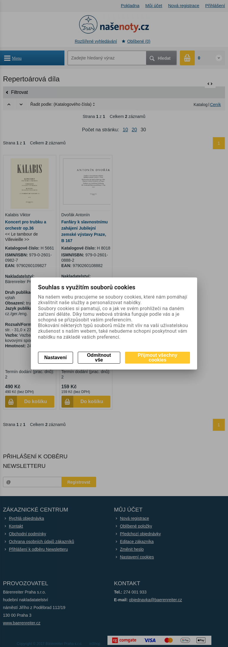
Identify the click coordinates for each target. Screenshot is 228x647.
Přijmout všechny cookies (157, 357)
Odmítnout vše (99, 357)
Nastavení (55, 357)
